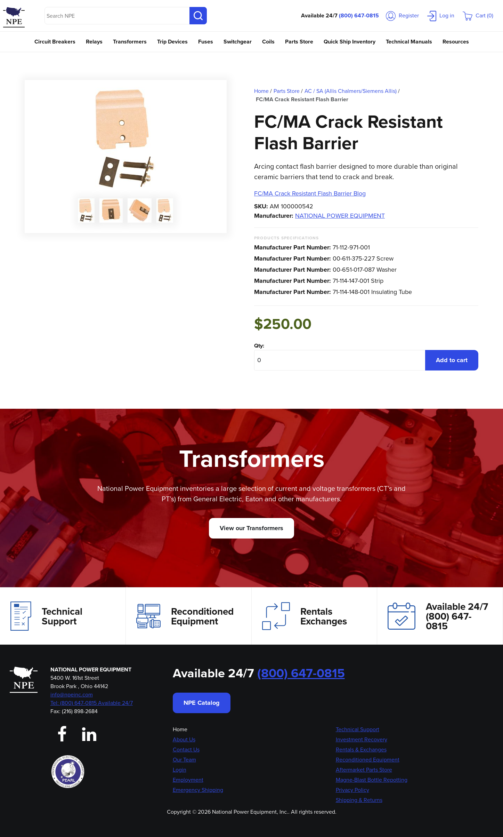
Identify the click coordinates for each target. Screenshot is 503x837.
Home (180, 729)
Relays (94, 42)
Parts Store (299, 42)
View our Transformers (251, 528)
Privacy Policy (352, 790)
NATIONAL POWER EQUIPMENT (340, 215)
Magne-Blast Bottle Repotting (371, 780)
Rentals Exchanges (304, 616)
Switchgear (238, 42)
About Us (184, 739)
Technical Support (46, 616)
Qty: (259, 346)
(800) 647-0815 (359, 15)
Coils (268, 42)
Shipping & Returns (359, 800)
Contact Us (186, 750)
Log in (440, 15)
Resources (456, 42)
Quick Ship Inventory (349, 42)
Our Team (184, 760)
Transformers (130, 42)
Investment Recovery (361, 739)
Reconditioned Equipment (185, 616)
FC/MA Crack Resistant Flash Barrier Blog (310, 193)
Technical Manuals (409, 42)
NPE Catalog (202, 702)
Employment (188, 780)
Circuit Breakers (54, 42)
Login (179, 770)
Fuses (205, 42)
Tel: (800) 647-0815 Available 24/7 (91, 703)
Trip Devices (172, 42)
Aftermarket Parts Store (364, 770)
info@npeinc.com (71, 695)
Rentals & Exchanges (361, 750)
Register (402, 15)
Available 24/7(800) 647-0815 (438, 616)
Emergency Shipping (198, 790)
